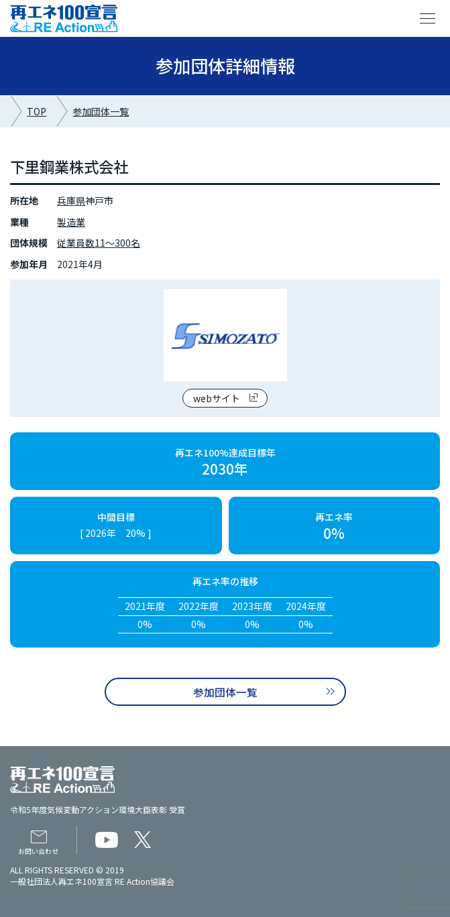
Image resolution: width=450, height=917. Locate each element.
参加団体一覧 (100, 111)
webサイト (216, 398)
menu (428, 19)
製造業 (71, 222)
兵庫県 (71, 200)
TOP (36, 111)
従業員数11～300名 (98, 242)
